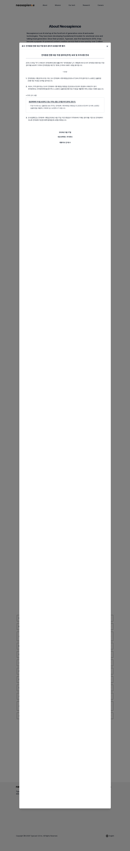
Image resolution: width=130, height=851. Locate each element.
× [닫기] (107, 46)
